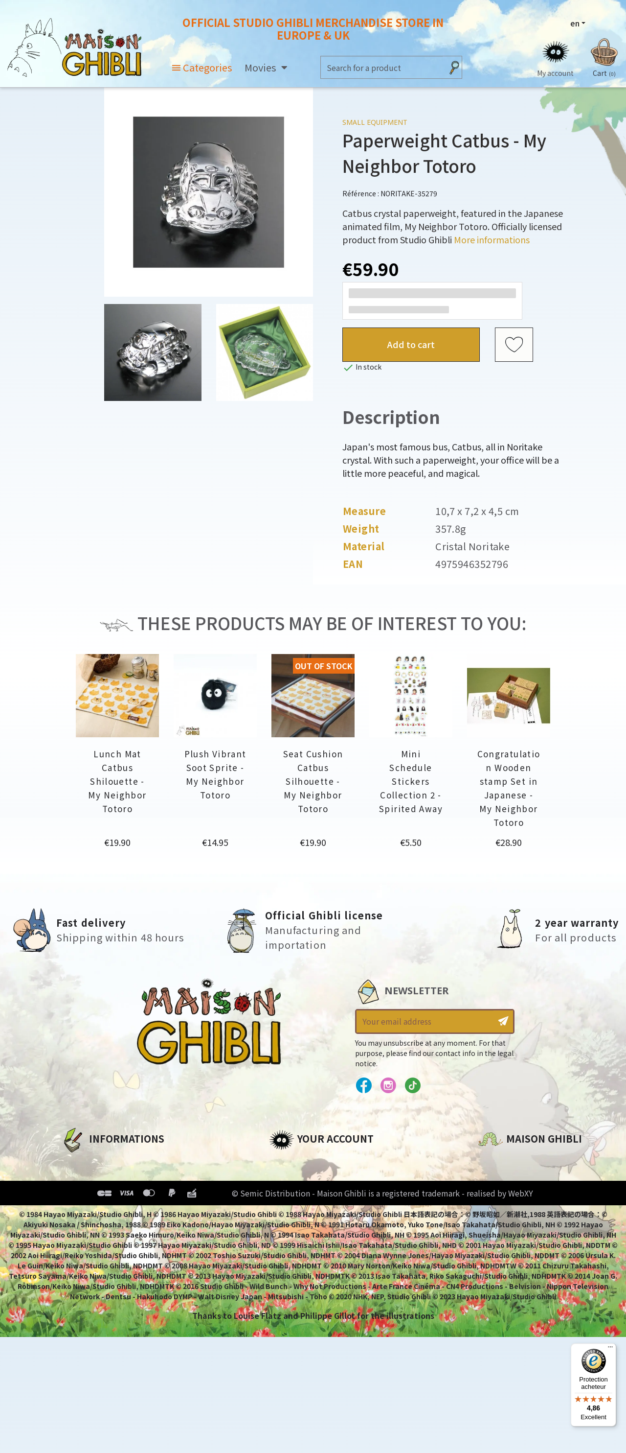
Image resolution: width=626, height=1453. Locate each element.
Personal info (296, 1161)
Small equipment (374, 122)
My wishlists (294, 1228)
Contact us (500, 1266)
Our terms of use (96, 1195)
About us (79, 1161)
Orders (283, 1178)
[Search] (382, 67)
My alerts (288, 1245)
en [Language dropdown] (575, 23)
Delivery (77, 1228)
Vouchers (288, 1211)
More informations (492, 239)
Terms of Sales (91, 1211)
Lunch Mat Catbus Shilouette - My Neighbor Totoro (117, 781)
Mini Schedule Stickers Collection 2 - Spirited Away (411, 781)
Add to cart (411, 344)
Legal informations (101, 1178)
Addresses (290, 1195)
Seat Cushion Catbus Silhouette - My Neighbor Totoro (313, 781)
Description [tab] (391, 416)
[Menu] (610, 1349)
